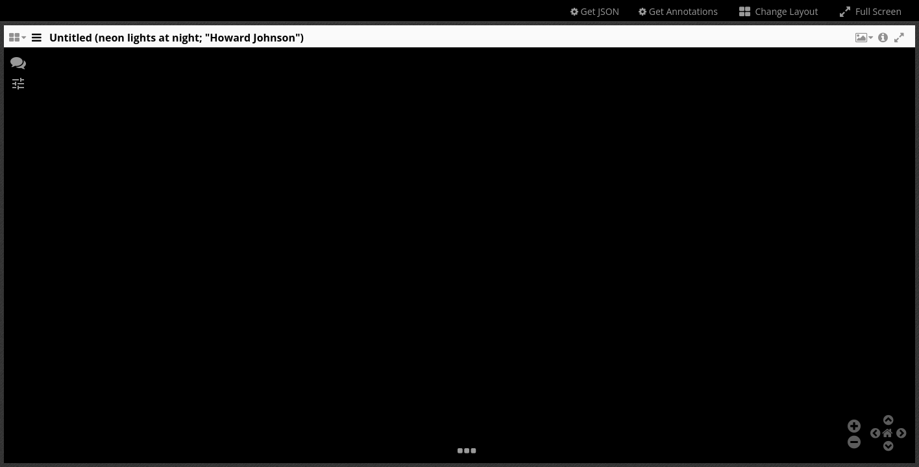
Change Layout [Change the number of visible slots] (777, 11)
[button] (863, 41)
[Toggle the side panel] (36, 41)
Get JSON (594, 11)
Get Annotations (678, 11)
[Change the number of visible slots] (17, 41)
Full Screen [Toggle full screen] (869, 11)
